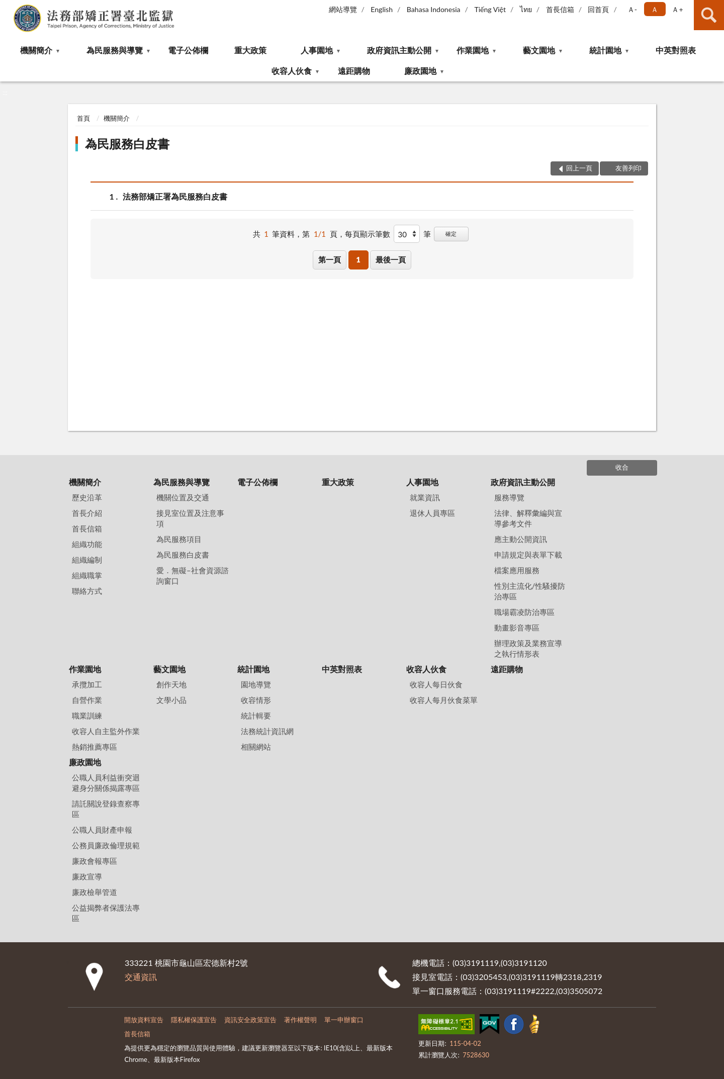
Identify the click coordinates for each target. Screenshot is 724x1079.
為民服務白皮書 (127, 143)
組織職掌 (87, 575)
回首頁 (598, 9)
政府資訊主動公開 (399, 50)
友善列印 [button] (628, 168)
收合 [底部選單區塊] (621, 467)
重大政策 (250, 50)
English (382, 9)
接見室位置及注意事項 (190, 518)
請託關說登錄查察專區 (106, 809)
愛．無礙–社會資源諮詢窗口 (192, 575)
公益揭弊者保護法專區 (106, 913)
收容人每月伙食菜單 (444, 699)
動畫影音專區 (516, 627)
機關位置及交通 (182, 497)
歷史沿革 (87, 497)
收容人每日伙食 (436, 684)
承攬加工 (87, 684)
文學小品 (171, 699)
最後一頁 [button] (391, 259)
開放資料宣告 (143, 1020)
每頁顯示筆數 (367, 233)
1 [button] (358, 259)
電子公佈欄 (188, 50)
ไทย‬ (526, 9)
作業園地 (473, 50)
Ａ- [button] (632, 9)
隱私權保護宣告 (194, 1020)
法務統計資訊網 (267, 731)
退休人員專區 (432, 512)
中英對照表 (676, 50)
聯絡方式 (87, 590)
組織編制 (87, 559)
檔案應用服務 (516, 570)
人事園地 (317, 50)
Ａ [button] (654, 9)
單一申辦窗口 (344, 1020)
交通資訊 (141, 976)
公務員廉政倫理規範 (106, 845)
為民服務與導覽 (114, 50)
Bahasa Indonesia (434, 9)
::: (8, 8)
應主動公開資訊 (520, 539)
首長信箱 (560, 9)
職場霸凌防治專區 (524, 611)
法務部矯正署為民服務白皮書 (175, 196)
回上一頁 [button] (579, 168)
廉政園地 (420, 70)
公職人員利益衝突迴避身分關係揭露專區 (106, 782)
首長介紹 (87, 512)
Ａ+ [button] (677, 9)
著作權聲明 (300, 1020)
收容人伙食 (292, 70)
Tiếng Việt (490, 9)
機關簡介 (36, 50)
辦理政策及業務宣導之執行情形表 (528, 648)
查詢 (709, 15)
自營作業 (87, 699)
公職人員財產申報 (102, 829)
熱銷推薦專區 (94, 746)
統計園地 (605, 50)
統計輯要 (256, 715)
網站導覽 (343, 9)
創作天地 (171, 684)
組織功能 (87, 544)
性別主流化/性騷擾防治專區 (530, 591)
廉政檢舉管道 (94, 891)
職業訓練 (87, 715)
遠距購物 (354, 70)
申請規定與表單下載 (528, 554)
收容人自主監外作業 (106, 731)
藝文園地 (539, 50)
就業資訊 (425, 497)
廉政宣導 (87, 876)
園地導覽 (256, 684)
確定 (451, 233)
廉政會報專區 (94, 860)
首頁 (83, 118)
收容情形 (256, 699)
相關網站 (256, 746)
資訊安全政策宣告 (250, 1020)
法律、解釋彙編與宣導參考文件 (528, 518)
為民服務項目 (179, 539)
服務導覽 (509, 497)
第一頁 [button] (329, 259)
